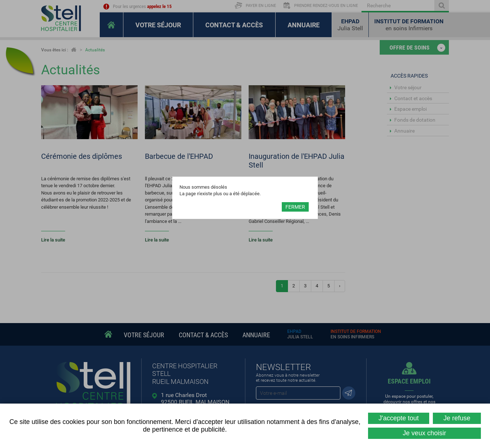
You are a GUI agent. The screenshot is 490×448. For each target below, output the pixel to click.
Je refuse (456, 418)
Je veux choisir (424, 433)
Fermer (295, 207)
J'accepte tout (399, 418)
